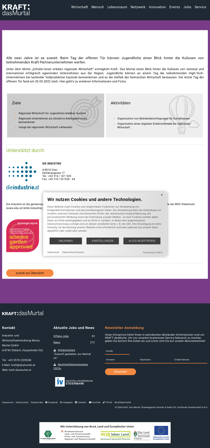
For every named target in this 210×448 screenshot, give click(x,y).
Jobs (187, 7)
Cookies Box (37, 402)
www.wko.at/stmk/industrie (24, 208)
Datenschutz (22, 402)
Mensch (97, 7)
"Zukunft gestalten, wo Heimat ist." (72, 354)
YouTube (94, 402)
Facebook (51, 402)
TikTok (107, 402)
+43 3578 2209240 (19, 360)
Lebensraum (117, 7)
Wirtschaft (79, 7)
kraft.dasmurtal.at (20, 370)
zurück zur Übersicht (30, 273)
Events (174, 7)
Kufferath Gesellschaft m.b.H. (193, 407)
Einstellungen (102, 240)
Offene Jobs (61, 336)
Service (200, 7)
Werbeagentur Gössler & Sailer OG (159, 407)
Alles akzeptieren (142, 240)
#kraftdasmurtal (123, 402)
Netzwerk (138, 7)
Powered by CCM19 (153, 252)
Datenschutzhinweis (73, 252)
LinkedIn (80, 402)
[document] (105, 217)
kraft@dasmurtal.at (23, 365)
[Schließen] (161, 194)
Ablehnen (66, 240)
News (56, 342)
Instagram (66, 402)
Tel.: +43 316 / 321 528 (56, 176)
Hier (62, 81)
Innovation (157, 7)
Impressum (8, 402)
